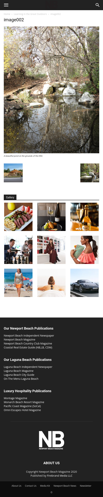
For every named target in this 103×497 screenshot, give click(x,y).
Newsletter (85, 485)
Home (7, 14)
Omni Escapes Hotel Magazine (22, 410)
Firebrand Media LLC (60, 475)
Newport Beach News (64, 485)
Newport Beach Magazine (19, 339)
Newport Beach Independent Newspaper (29, 335)
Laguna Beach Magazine (18, 371)
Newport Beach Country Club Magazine (28, 343)
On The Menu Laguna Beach (21, 378)
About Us (16, 485)
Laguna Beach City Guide (19, 375)
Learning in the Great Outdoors (30, 14)
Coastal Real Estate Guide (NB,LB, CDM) (28, 347)
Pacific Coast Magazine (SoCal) (22, 406)
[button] (6, 5)
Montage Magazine (15, 398)
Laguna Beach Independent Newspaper (28, 367)
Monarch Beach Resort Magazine (24, 402)
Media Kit (45, 485)
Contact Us (30, 485)
